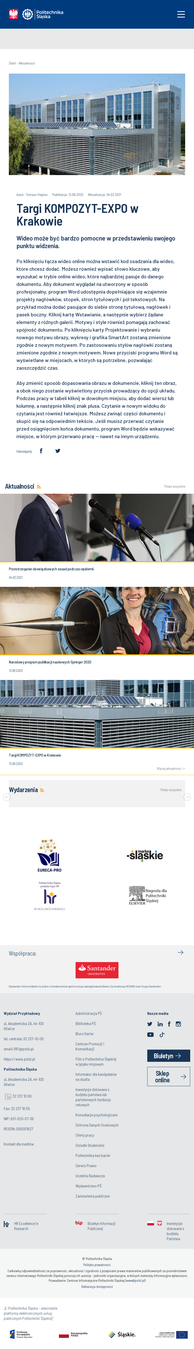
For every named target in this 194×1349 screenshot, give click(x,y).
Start (12, 63)
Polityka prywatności (97, 1265)
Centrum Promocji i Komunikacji (90, 1046)
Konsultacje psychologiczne (96, 1114)
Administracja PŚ (89, 1013)
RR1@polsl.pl (24, 1048)
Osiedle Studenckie (90, 1145)
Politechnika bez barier (93, 1155)
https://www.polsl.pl (19, 1058)
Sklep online (162, 1076)
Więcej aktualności (169, 768)
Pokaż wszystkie (174, 486)
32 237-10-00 (33, 1038)
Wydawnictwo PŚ (89, 1185)
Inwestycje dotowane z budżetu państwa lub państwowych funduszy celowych (93, 1097)
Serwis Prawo (86, 1165)
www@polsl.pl (135, 1280)
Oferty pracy (85, 1135)
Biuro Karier (85, 1033)
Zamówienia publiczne (93, 1195)
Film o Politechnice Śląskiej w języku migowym (96, 1061)
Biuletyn (163, 1056)
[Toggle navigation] (181, 14)
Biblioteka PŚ (86, 1023)
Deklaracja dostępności (97, 1287)
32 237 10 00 (22, 1096)
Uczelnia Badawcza (90, 1175)
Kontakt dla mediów (19, 1143)
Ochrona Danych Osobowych (97, 1124)
